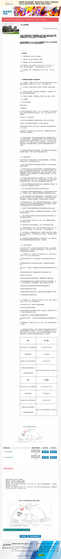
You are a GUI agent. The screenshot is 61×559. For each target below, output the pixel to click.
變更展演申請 (38, 2)
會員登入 (49, 4)
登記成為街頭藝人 (29, 2)
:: (18, 2)
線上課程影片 (46, 2)
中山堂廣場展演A (8, 451)
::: (3, 19)
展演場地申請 (54, 2)
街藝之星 (43, 4)
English (31, 543)
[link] (23, 536)
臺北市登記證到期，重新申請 (32, 4)
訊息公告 (21, 4)
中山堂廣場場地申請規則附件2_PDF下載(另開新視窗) (17, 529)
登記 (45, 451)
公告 (53, 451)
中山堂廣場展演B (8, 457)
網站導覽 (21, 2)
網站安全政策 (21, 543)
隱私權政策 (14, 543)
